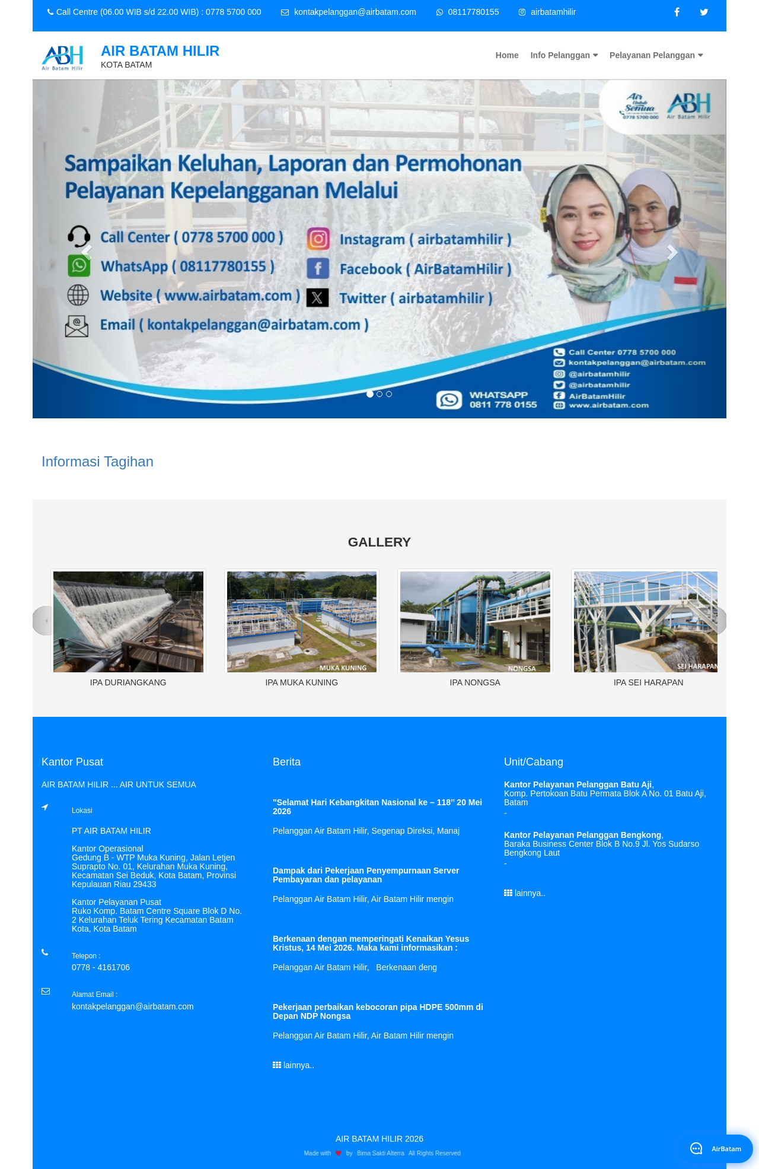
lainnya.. (293, 1065)
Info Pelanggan (560, 55)
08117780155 (467, 12)
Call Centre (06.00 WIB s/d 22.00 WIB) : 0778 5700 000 (154, 12)
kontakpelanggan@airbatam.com (348, 12)
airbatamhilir (547, 12)
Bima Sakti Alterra (383, 1153)
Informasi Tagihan (98, 461)
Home (507, 55)
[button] (85, 249)
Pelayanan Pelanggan (652, 55)
